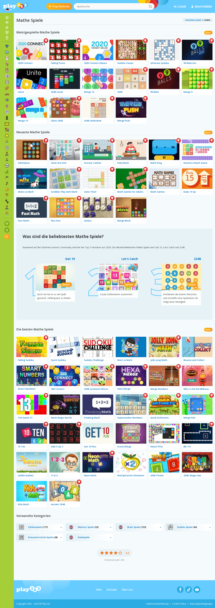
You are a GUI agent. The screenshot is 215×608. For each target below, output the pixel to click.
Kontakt (112, 589)
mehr (208, 32)
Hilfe (99, 589)
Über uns (127, 589)
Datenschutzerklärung (157, 603)
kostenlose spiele (193, 20)
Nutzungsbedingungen (201, 603)
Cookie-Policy (179, 603)
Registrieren (201, 6)
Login (180, 6)
